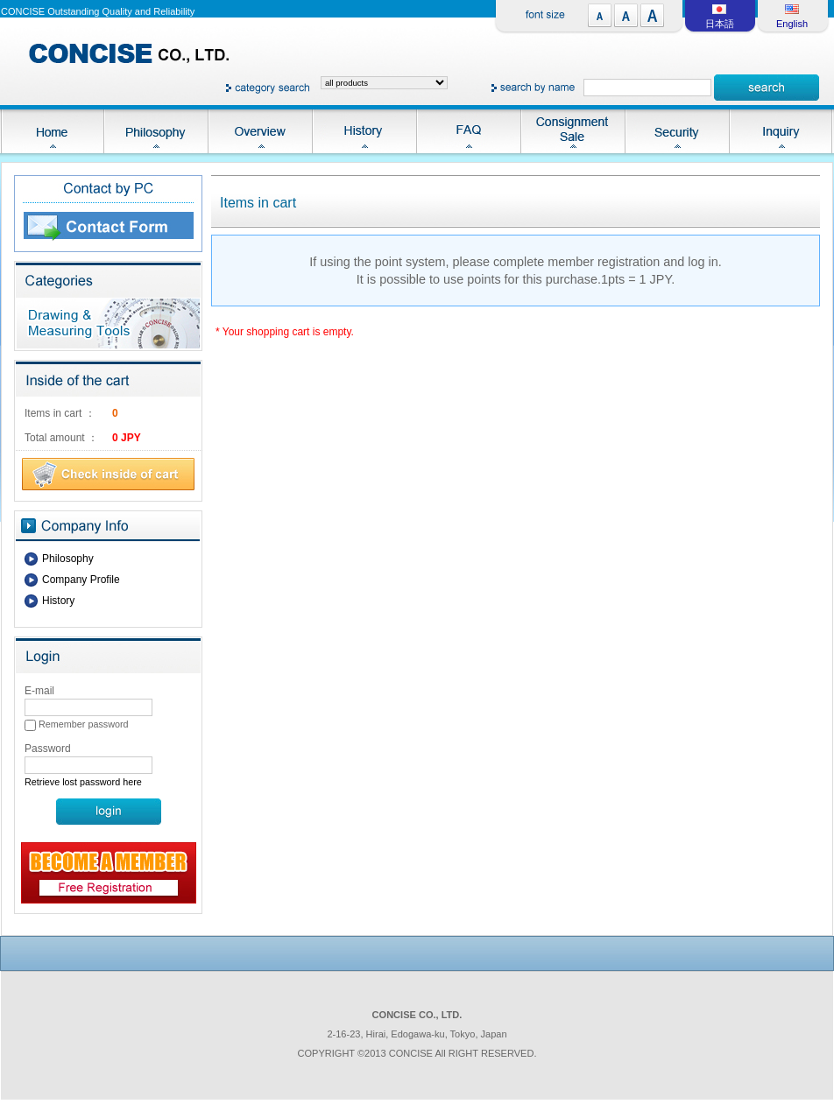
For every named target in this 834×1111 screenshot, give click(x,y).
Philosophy (68, 558)
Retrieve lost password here (83, 782)
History (58, 600)
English (792, 23)
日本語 (719, 23)
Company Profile (81, 579)
